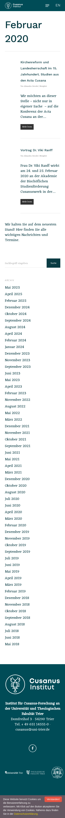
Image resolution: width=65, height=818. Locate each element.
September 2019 (17, 551)
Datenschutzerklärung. (26, 813)
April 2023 (13, 386)
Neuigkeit (43, 86)
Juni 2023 (12, 373)
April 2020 (13, 512)
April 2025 (13, 294)
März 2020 (13, 518)
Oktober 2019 (15, 545)
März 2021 (13, 472)
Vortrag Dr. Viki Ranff (36, 150)
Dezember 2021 (17, 426)
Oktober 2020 (16, 485)
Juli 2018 (12, 631)
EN (57, 5)
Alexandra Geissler (31, 86)
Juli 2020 (12, 499)
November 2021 (17, 433)
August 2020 (15, 492)
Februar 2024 (15, 340)
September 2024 (18, 320)
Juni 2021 (12, 452)
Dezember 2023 (17, 353)
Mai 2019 (12, 571)
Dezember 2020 (17, 479)
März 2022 (13, 419)
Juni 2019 (12, 565)
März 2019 (13, 585)
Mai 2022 (12, 413)
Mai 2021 (12, 459)
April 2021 (13, 466)
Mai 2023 (12, 380)
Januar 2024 (14, 347)
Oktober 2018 (15, 611)
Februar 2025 (15, 300)
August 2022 (15, 406)
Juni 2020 (12, 505)
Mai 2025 (12, 287)
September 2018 (17, 618)
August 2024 (15, 327)
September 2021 (17, 446)
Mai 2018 (12, 644)
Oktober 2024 (16, 314)
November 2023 (17, 360)
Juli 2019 (12, 558)
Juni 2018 (12, 637)
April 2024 (13, 334)
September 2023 (18, 367)
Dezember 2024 (17, 307)
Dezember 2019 (17, 532)
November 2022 (17, 400)
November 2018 (17, 604)
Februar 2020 (15, 525)
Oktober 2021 (15, 439)
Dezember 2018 (17, 598)
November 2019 (17, 538)
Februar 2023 (15, 393)
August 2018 (15, 624)
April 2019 (13, 578)
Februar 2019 (15, 591)
